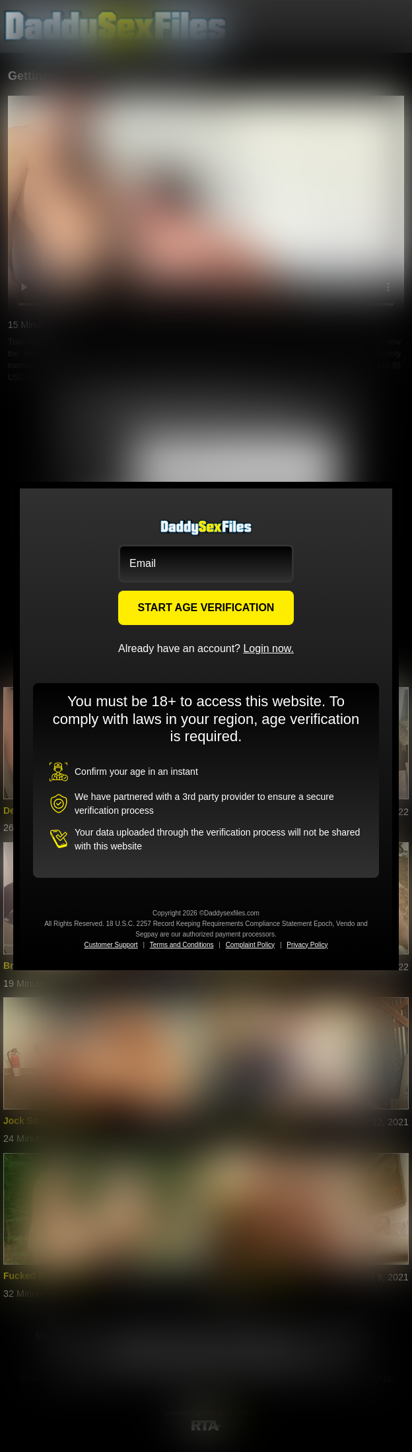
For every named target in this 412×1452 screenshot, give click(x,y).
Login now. (268, 648)
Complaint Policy (250, 944)
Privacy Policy (307, 944)
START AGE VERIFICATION (206, 607)
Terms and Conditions (182, 944)
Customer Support (110, 944)
